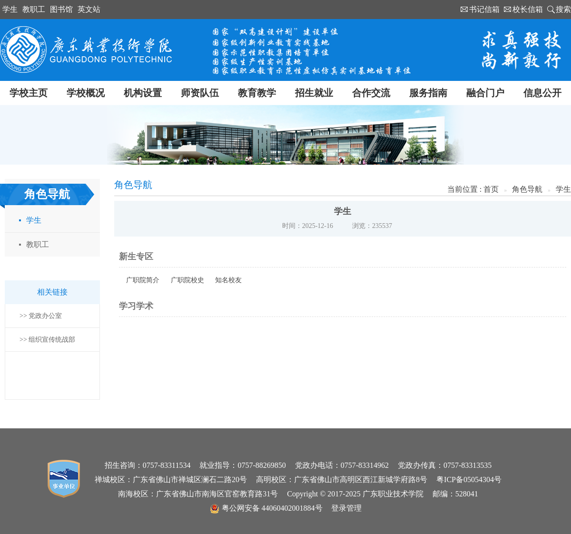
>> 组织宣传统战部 (47, 339)
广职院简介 (142, 280)
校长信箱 (527, 9)
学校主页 (29, 93)
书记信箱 (484, 9)
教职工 (33, 9)
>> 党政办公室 (41, 315)
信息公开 (542, 93)
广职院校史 (187, 280)
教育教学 (257, 93)
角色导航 (527, 189)
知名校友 (228, 280)
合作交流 (371, 93)
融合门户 (485, 93)
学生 (10, 9)
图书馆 (61, 9)
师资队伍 (200, 93)
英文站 (89, 9)
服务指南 (428, 93)
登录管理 (346, 508)
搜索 (563, 9)
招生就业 (314, 93)
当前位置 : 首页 (473, 189)
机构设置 (143, 93)
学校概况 (86, 93)
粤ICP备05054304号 (469, 479)
